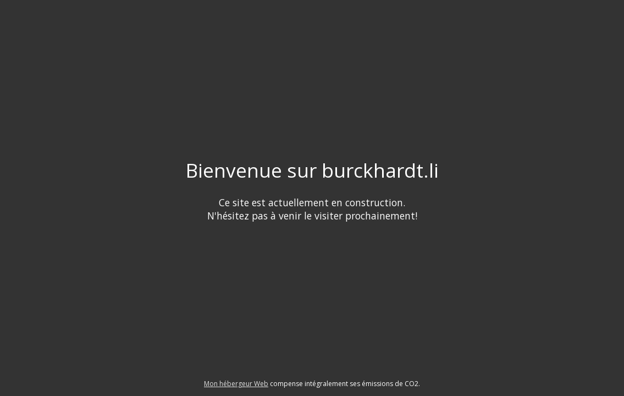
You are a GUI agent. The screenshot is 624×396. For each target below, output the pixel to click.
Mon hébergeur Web (236, 383)
